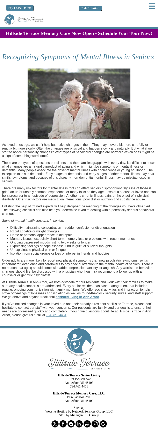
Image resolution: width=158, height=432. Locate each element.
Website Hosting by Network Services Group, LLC (79, 411)
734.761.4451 (79, 386)
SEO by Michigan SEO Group (79, 415)
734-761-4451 (56, 315)
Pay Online (19, 8)
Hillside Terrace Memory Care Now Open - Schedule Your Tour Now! (79, 33)
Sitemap (79, 407)
